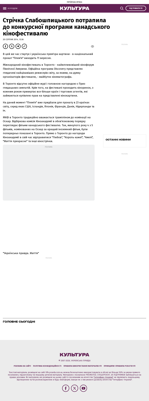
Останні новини (118, 139)
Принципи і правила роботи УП (119, 366)
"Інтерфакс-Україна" (103, 377)
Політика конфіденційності (47, 366)
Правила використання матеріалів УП (83, 366)
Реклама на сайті (22, 366)
